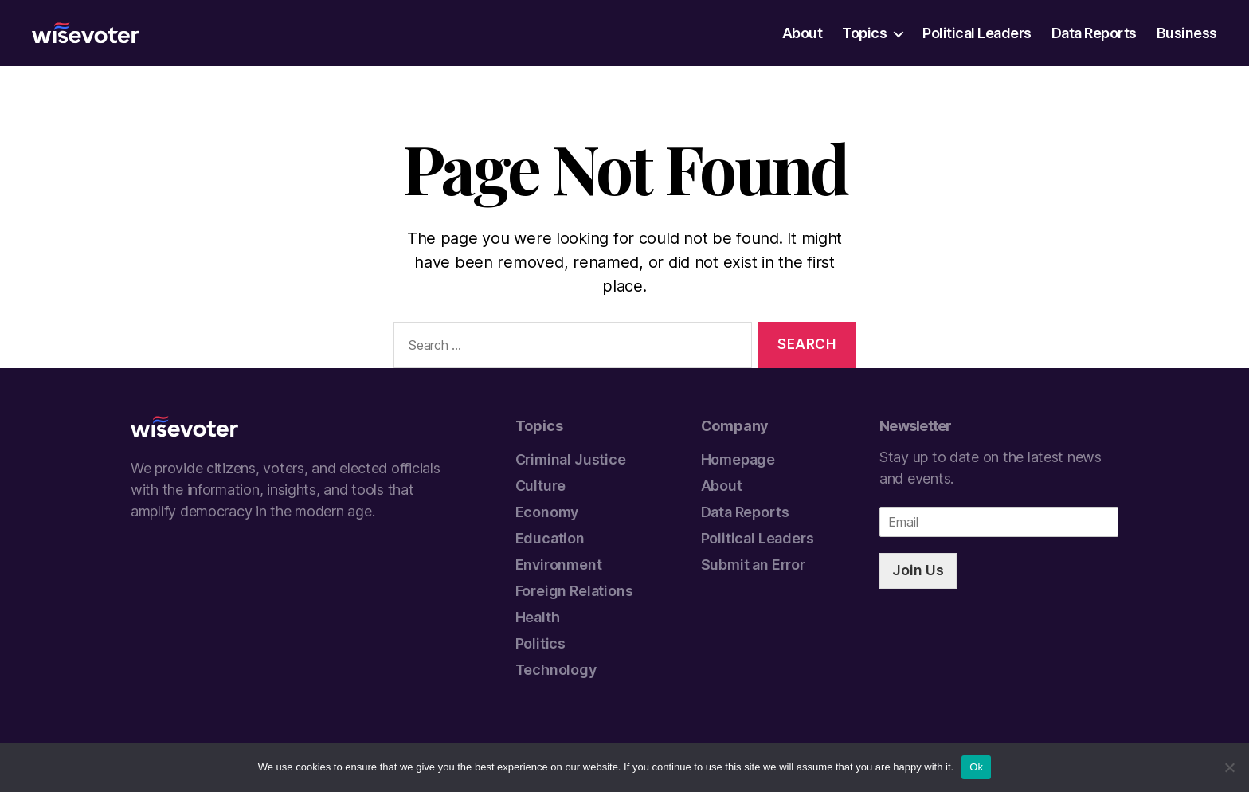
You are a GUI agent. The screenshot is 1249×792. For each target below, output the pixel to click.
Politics (540, 643)
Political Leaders (977, 33)
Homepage (738, 459)
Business (1187, 33)
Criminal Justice (570, 459)
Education (550, 538)
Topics (864, 33)
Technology (556, 669)
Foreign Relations (574, 590)
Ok (976, 767)
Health (537, 617)
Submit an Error (753, 564)
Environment (558, 564)
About (802, 33)
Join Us (918, 570)
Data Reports (1094, 33)
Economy (547, 512)
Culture (540, 485)
